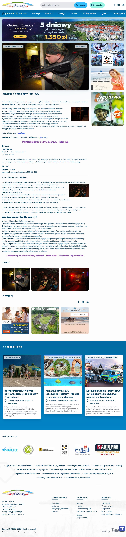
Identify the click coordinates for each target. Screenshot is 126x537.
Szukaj (80, 5)
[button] (4, 449)
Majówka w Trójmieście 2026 (27, 473)
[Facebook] (114, 5)
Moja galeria (107, 511)
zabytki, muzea (111, 357)
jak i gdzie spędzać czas (16, 13)
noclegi (61, 13)
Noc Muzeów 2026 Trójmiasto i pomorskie (61, 473)
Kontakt (55, 511)
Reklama (55, 506)
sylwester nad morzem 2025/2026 (98, 473)
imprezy (48, 13)
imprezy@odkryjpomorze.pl (13, 514)
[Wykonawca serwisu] (112, 530)
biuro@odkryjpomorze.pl (12, 512)
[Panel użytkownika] (97, 5)
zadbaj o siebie (89, 13)
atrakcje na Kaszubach (78, 465)
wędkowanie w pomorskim (78, 477)
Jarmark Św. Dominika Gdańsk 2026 (96, 469)
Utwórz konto (107, 506)
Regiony (80, 515)
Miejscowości (82, 518)
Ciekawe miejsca (84, 508)
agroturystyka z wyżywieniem (19, 465)
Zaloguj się (106, 503)
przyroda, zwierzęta (54, 357)
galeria (105, 13)
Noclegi (80, 503)
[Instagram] (118, 5)
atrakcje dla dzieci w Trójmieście (50, 465)
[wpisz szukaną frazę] (57, 5)
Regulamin (106, 508)
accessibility (122, 528)
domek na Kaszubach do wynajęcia (32, 469)
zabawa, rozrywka (12, 357)
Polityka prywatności (60, 508)
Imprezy (80, 506)
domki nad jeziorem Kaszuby (64, 469)
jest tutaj (21, 133)
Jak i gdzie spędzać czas (87, 511)
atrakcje (36, 13)
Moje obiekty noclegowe (112, 514)
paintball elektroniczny (13, 46)
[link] (79, 302)
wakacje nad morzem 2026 (50, 477)
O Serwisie (56, 503)
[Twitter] (123, 5)
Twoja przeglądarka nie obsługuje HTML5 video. (107, 136)
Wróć (81, 46)
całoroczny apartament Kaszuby (107, 465)
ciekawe (73, 13)
